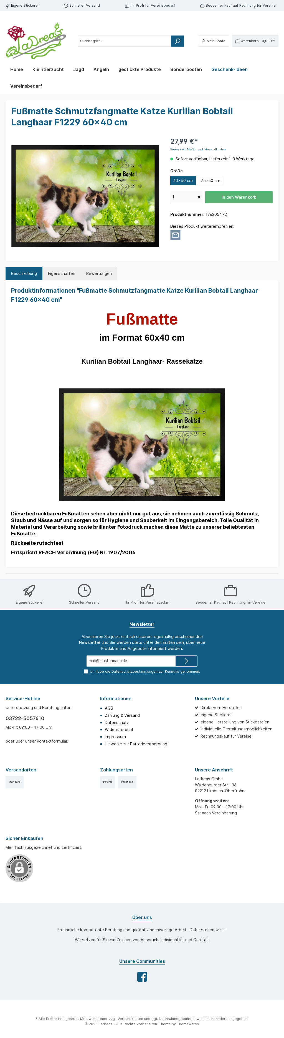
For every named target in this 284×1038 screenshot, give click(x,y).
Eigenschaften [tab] (61, 273)
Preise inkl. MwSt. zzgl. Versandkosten (198, 149)
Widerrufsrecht (119, 729)
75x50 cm (210, 180)
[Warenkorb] (255, 41)
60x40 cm (183, 180)
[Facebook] (142, 977)
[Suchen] (177, 41)
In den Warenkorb (239, 197)
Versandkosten (130, 1019)
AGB (109, 708)
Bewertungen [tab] (99, 273)
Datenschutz (117, 722)
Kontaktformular (52, 741)
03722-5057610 (25, 718)
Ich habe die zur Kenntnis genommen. (145, 671)
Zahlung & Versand (122, 715)
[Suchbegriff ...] (124, 41)
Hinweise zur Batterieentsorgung (136, 743)
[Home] (17, 69)
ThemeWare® (188, 1024)
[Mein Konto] (213, 41)
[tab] (24, 273)
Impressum (115, 736)
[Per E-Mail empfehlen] (175, 234)
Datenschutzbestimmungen (134, 671)
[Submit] (186, 661)
